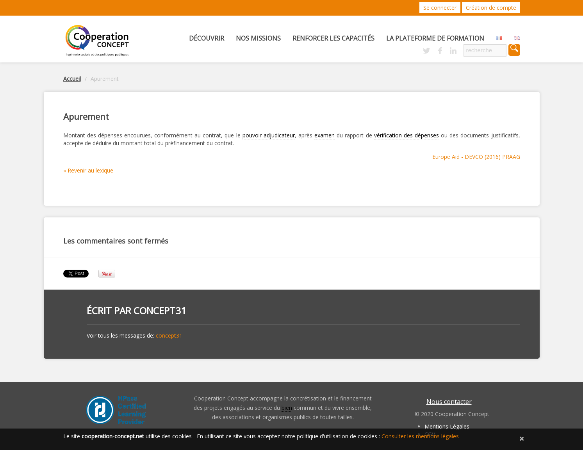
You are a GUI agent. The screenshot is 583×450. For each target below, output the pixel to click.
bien (287, 407)
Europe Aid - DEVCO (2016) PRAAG (476, 156)
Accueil (72, 78)
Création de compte (491, 7)
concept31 (160, 310)
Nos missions (258, 38)
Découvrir (206, 38)
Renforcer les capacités (333, 38)
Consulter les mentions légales (420, 436)
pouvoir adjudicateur (268, 135)
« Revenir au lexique (88, 170)
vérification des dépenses (406, 135)
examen (324, 135)
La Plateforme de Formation (435, 38)
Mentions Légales (446, 426)
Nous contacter (449, 401)
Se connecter (439, 7)
